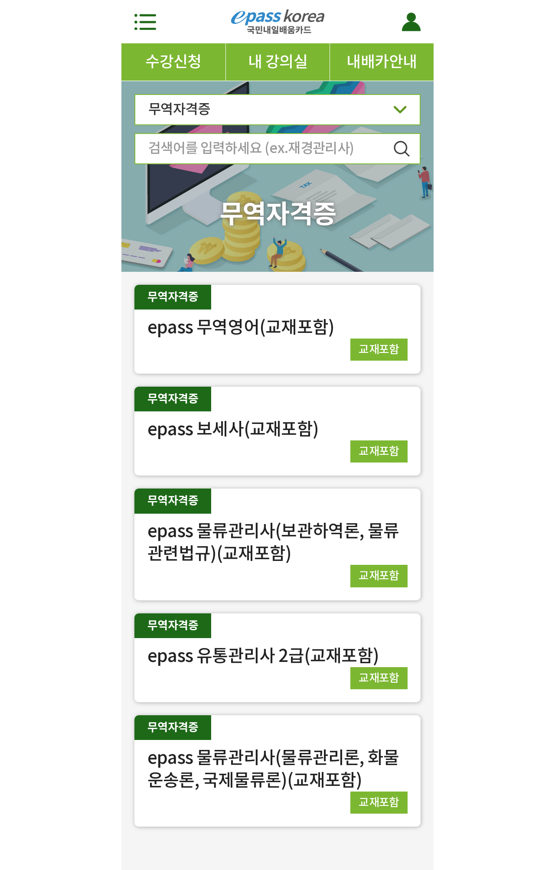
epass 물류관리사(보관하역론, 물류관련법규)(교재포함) (273, 542)
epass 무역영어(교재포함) (240, 327)
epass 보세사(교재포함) (233, 429)
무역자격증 (277, 112)
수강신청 (173, 62)
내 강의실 (277, 62)
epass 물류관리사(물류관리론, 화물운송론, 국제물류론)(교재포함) (273, 768)
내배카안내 (381, 62)
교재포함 (379, 349)
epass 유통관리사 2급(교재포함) (263, 656)
